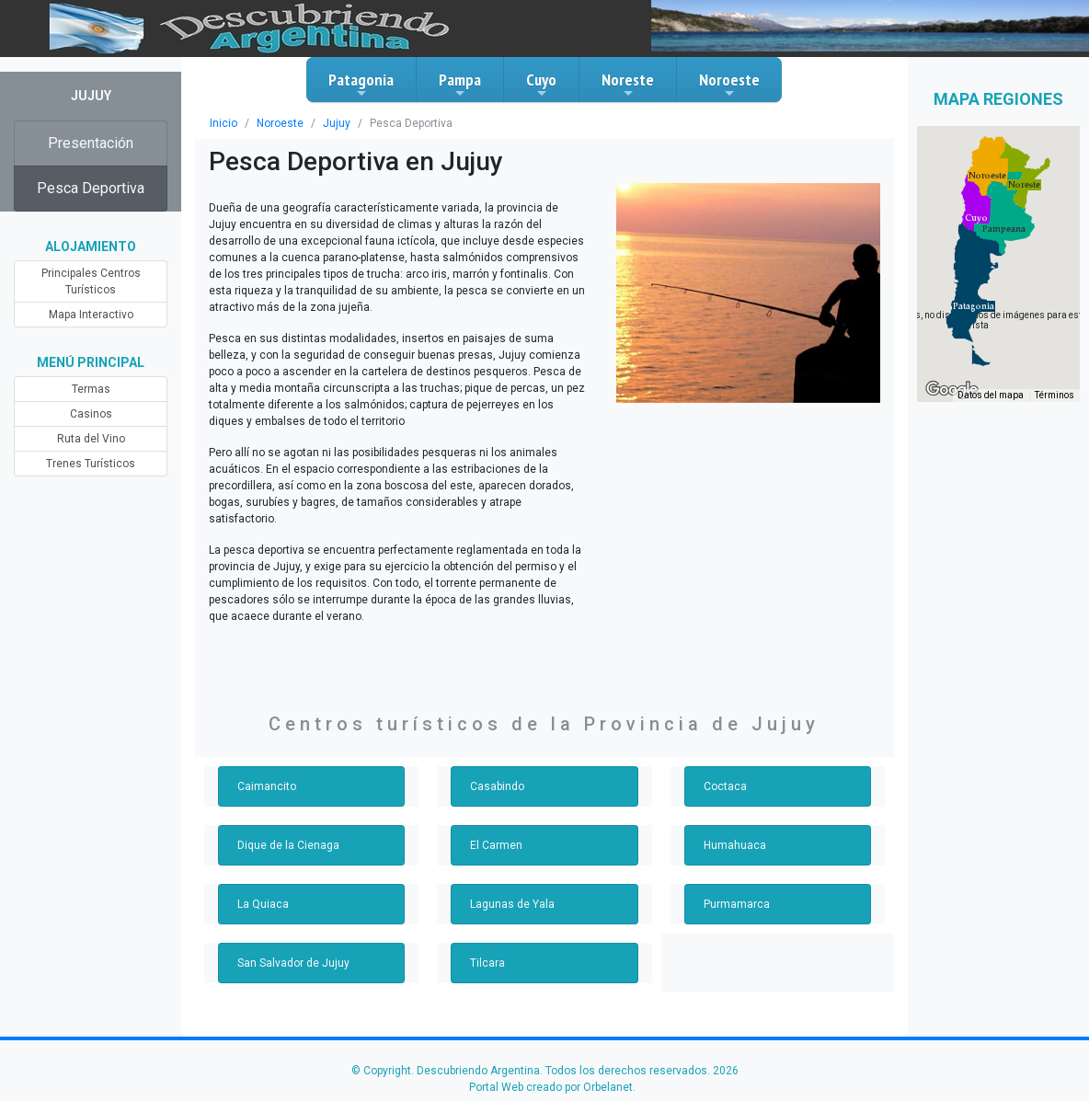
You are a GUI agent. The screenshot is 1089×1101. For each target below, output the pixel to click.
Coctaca (725, 786)
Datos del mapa (990, 395)
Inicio (223, 123)
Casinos (91, 413)
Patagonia (361, 84)
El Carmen (496, 845)
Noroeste (729, 84)
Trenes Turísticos (90, 463)
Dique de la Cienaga (288, 845)
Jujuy (336, 123)
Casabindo (497, 786)
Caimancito (266, 786)
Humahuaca (735, 845)
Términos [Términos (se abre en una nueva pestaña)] (1054, 395)
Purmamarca (737, 904)
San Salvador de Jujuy (293, 963)
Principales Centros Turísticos (91, 281)
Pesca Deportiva (90, 188)
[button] (973, 306)
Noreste (628, 84)
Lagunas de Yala (512, 904)
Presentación (90, 143)
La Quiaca (263, 904)
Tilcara (487, 963)
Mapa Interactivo (91, 314)
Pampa (460, 84)
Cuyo (541, 84)
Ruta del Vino (91, 438)
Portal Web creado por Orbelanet (551, 1087)
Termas (91, 389)
